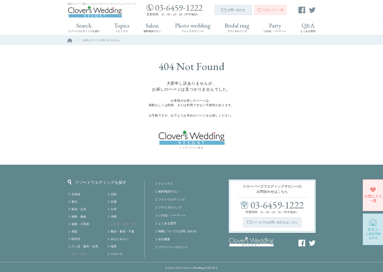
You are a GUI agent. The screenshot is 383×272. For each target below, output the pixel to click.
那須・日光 (78, 209)
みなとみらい (119, 239)
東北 (74, 201)
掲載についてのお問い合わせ (177, 231)
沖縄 (114, 216)
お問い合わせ (233, 10)
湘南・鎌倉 (78, 216)
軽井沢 (75, 239)
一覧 (270, 10)
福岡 (114, 246)
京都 (114, 201)
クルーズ (116, 254)
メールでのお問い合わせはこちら (275, 222)
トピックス (165, 183)
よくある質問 (167, 223)
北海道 (75, 194)
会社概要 (164, 239)
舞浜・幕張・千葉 (122, 231)
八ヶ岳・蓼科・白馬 (84, 246)
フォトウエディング (171, 199)
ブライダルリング (170, 207)
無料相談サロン (168, 191)
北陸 (114, 194)
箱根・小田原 (80, 224)
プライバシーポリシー (173, 247)
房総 (74, 231)
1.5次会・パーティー (172, 215)
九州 (114, 209)
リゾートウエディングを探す (97, 182)
